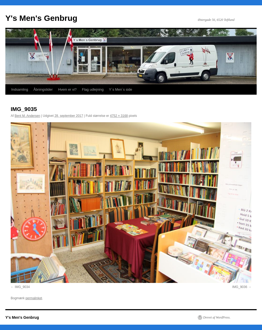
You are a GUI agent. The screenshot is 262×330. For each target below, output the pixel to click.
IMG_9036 (239, 287)
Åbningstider (43, 89)
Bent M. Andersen (27, 116)
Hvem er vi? (67, 89)
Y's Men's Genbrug (41, 18)
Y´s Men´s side (120, 89)
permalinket (33, 298)
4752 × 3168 (119, 116)
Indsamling (19, 89)
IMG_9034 (22, 287)
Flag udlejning (93, 89)
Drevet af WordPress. (216, 317)
